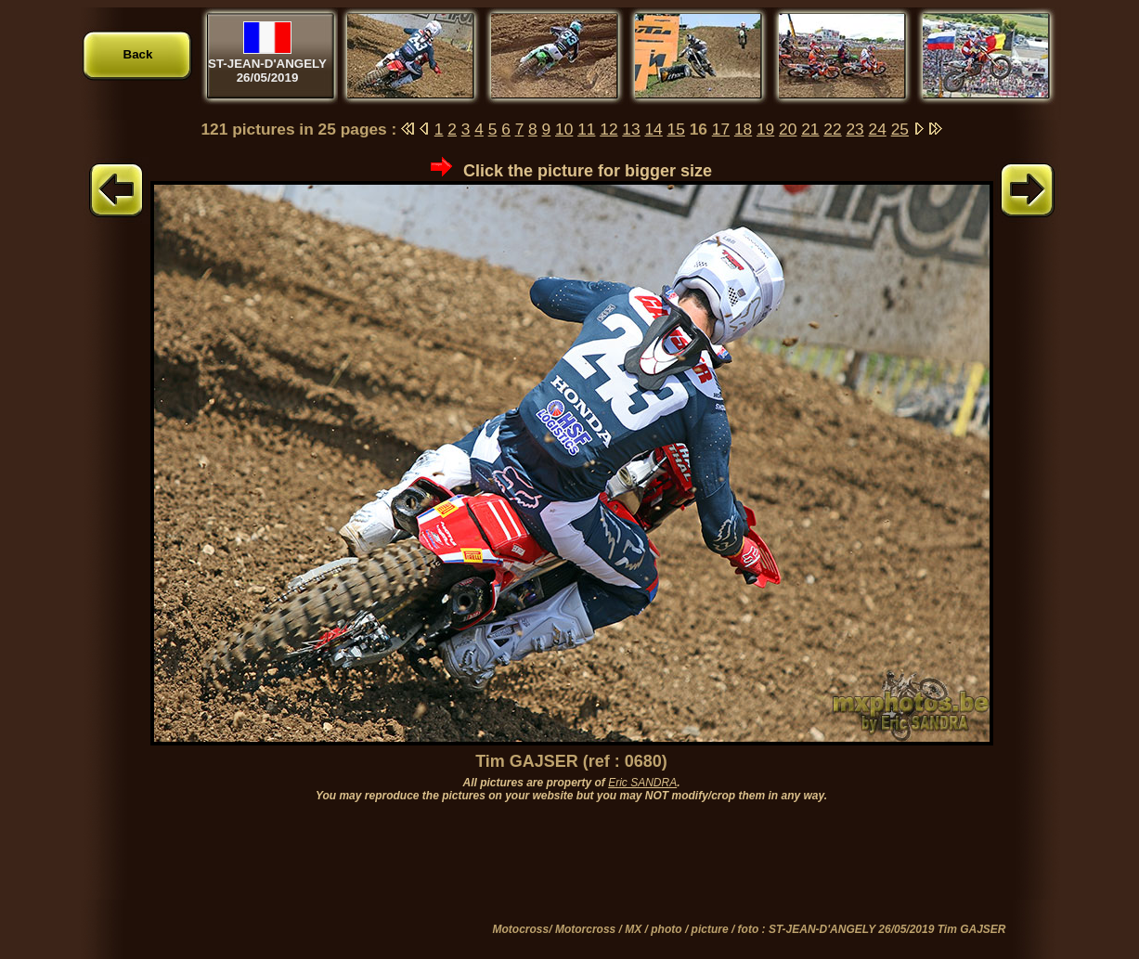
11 (586, 129)
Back (138, 54)
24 (878, 129)
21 (810, 129)
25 (900, 129)
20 (787, 129)
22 (832, 129)
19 (765, 129)
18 (743, 129)
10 (564, 129)
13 (631, 129)
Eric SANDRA (642, 782)
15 (676, 129)
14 (653, 129)
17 (721, 129)
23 (854, 129)
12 (608, 129)
